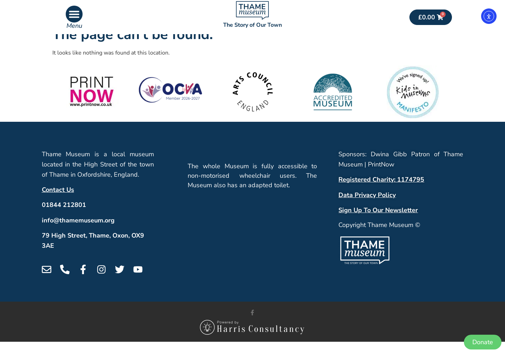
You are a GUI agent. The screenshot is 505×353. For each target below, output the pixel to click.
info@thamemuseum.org (78, 231)
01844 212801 (64, 216)
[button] (74, 14)
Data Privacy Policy (367, 206)
